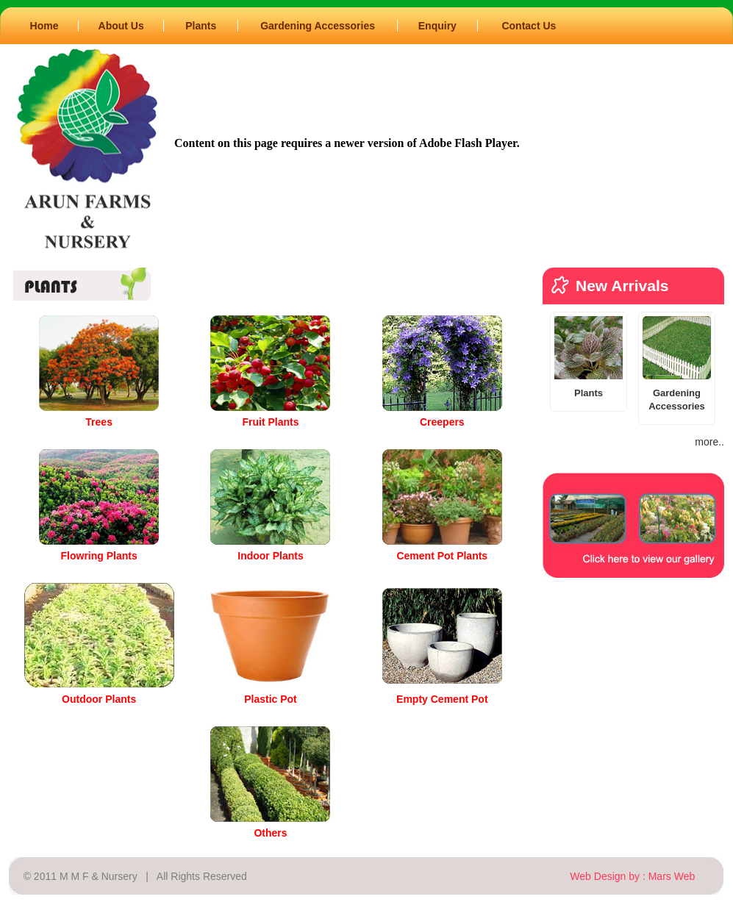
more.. (709, 442)
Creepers (442, 422)
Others (270, 833)
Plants (200, 26)
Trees (98, 422)
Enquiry (437, 26)
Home (44, 26)
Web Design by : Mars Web (632, 876)
